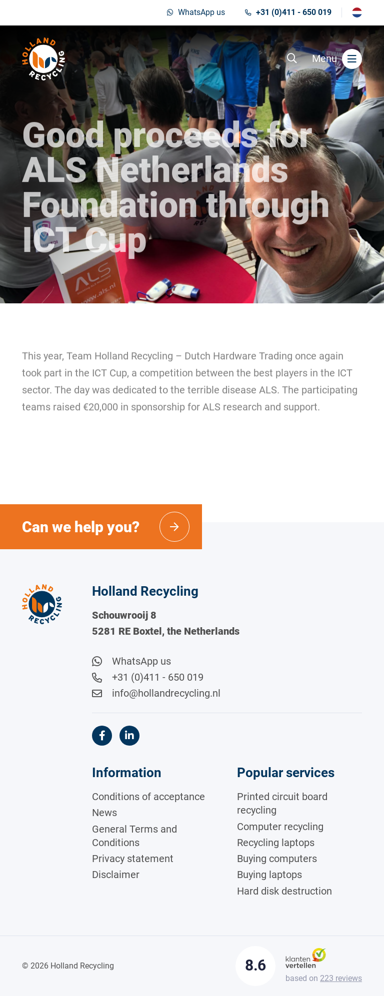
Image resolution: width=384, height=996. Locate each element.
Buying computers (277, 859)
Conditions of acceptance (148, 797)
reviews (341, 978)
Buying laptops (269, 875)
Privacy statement (133, 859)
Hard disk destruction (284, 891)
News (104, 813)
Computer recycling (280, 827)
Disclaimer (116, 875)
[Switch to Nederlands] (357, 12)
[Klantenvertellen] (306, 957)
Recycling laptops (275, 843)
